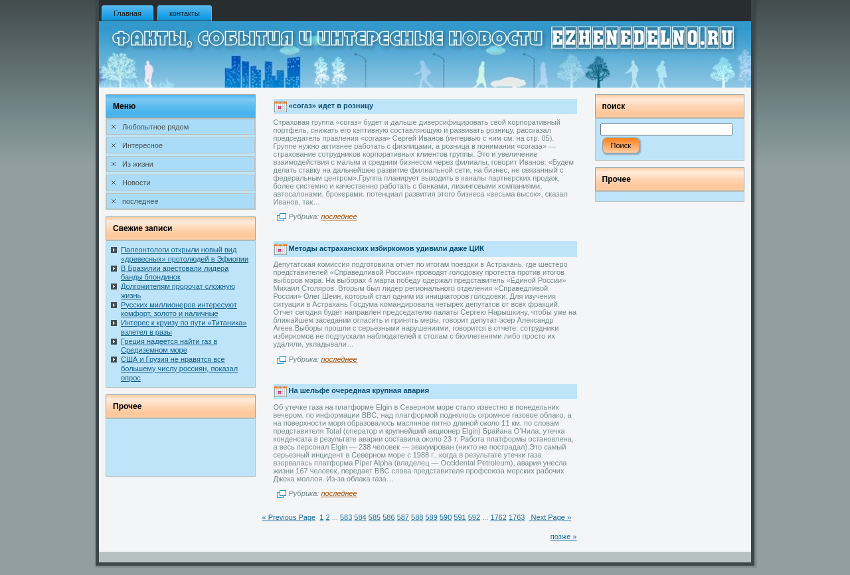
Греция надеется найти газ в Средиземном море (169, 346)
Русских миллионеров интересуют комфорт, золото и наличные (179, 309)
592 (474, 517)
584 (360, 517)
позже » (564, 536)
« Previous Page (289, 517)
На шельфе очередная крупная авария (359, 390)
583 (346, 517)
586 (388, 517)
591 (460, 517)
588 (417, 517)
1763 (517, 517)
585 (375, 517)
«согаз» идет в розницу (331, 106)
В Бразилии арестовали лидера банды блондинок (174, 273)
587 (403, 517)
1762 (498, 517)
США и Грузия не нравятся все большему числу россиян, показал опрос (179, 368)
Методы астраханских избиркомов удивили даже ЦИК (386, 248)
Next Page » (550, 517)
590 (446, 517)
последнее (339, 216)
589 (431, 517)
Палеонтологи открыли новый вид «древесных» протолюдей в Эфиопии (184, 254)
